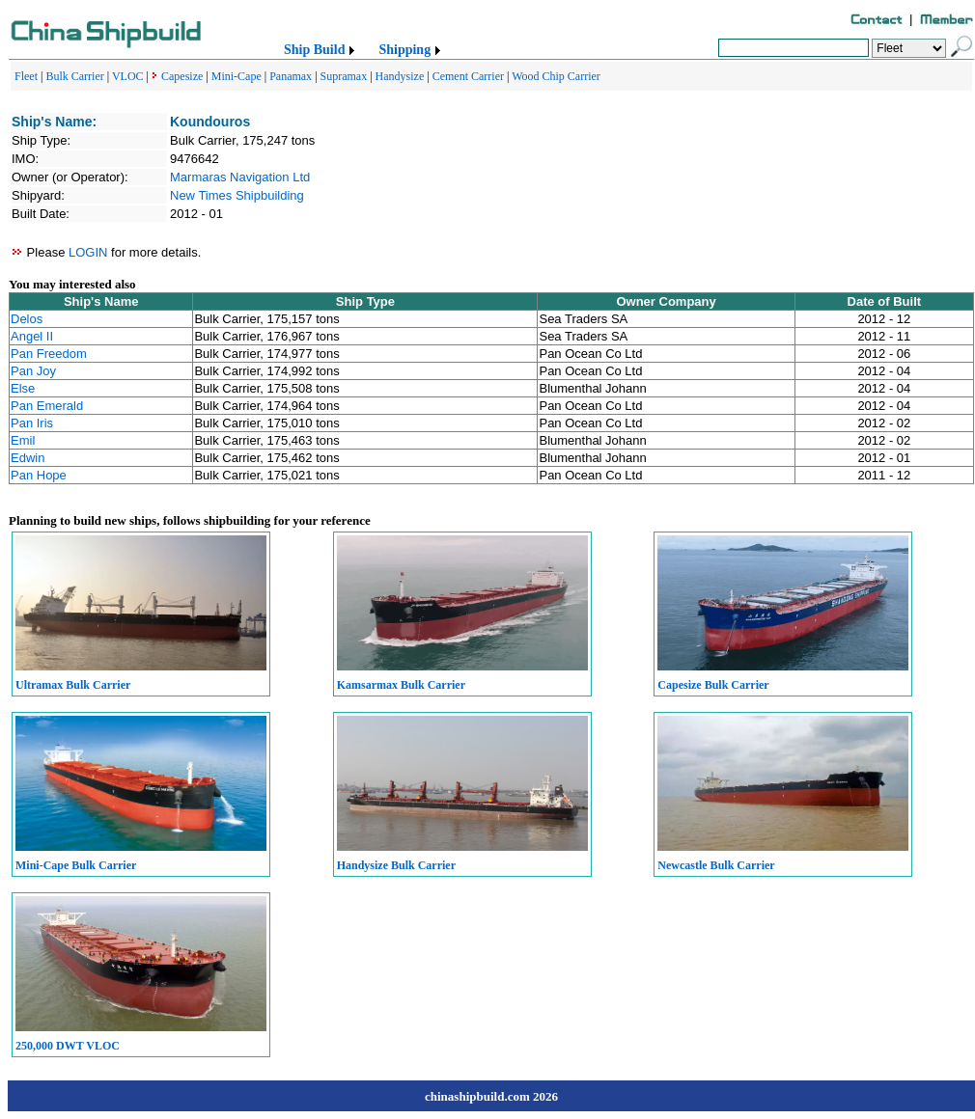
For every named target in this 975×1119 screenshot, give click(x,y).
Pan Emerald (47, 405)
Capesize (182, 76)
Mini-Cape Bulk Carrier (75, 865)
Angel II (32, 336)
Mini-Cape (236, 76)
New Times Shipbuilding (237, 195)
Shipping (404, 49)
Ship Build (314, 49)
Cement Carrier (468, 76)
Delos (26, 319)
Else (23, 388)
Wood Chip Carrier (556, 76)
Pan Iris (32, 423)
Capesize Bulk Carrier (712, 685)
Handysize (400, 76)
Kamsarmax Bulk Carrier (401, 685)
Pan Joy (33, 371)
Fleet (26, 76)
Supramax (344, 76)
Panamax (290, 76)
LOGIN (88, 252)
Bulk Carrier (74, 76)
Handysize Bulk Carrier (396, 865)
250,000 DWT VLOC (67, 1045)
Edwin (27, 457)
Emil (23, 440)
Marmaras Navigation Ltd (240, 177)
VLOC (128, 76)
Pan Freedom (49, 353)
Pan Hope (39, 475)
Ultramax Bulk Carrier (72, 685)
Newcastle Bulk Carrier (715, 865)
